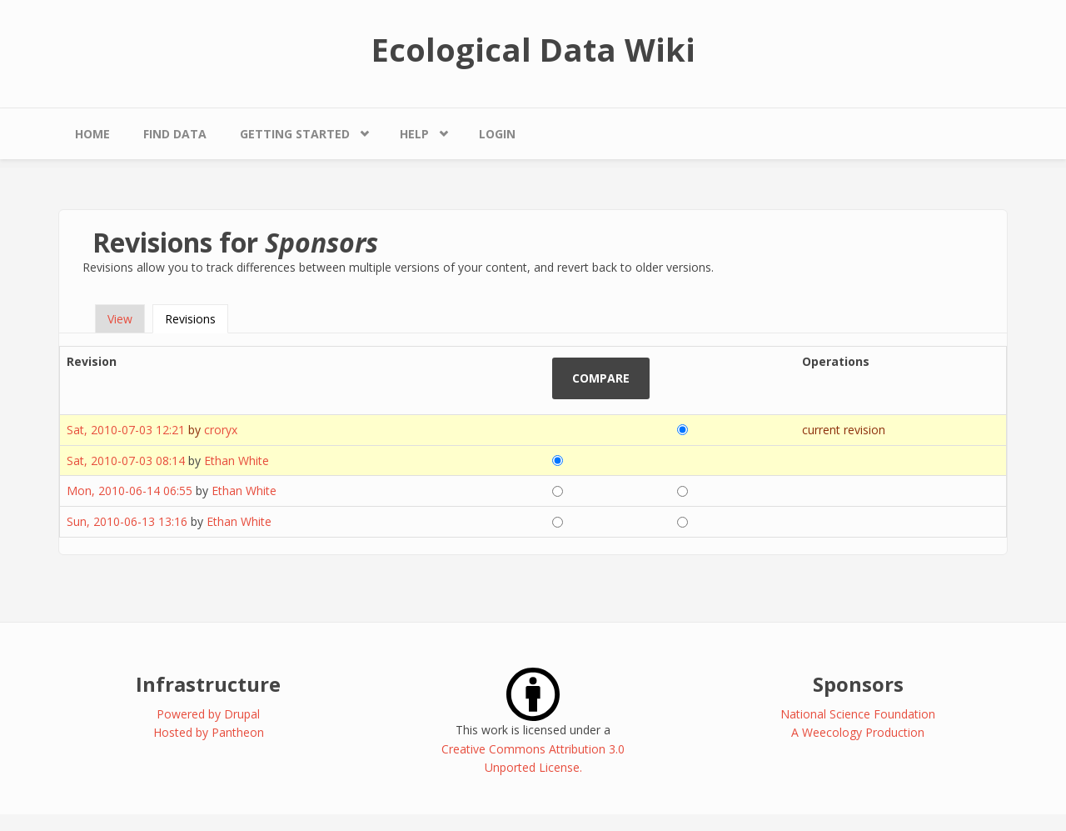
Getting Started (295, 134)
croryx (220, 430)
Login (497, 134)
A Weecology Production (857, 732)
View (119, 319)
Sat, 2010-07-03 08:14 (126, 460)
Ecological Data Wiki (533, 49)
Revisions (196, 319)
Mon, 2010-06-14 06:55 (129, 490)
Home (92, 134)
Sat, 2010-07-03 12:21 (126, 430)
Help (414, 134)
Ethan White (236, 460)
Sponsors (858, 684)
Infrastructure (208, 684)
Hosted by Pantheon (208, 732)
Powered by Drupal (208, 714)
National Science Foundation (857, 714)
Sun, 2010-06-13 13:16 (127, 521)
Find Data (175, 134)
